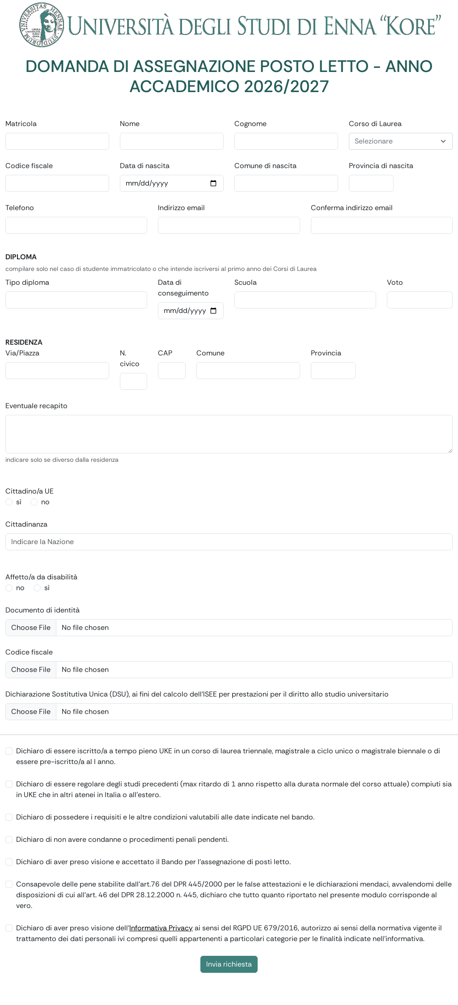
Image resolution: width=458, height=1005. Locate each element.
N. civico (130, 358)
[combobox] (401, 141)
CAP (165, 353)
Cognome (250, 123)
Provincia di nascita (381, 165)
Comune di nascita (265, 165)
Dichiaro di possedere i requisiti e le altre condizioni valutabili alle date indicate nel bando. (165, 817)
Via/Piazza (22, 353)
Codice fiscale (29, 165)
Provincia (326, 353)
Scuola (245, 282)
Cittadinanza (26, 524)
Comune (210, 353)
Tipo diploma (27, 282)
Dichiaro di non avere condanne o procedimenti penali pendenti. (122, 839)
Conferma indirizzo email (352, 207)
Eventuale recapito (36, 405)
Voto (395, 282)
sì (18, 502)
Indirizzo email (181, 207)
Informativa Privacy (161, 928)
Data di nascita (145, 165)
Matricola (21, 123)
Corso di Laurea (375, 123)
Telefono (19, 207)
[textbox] (395, 141)
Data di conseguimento (183, 288)
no (45, 502)
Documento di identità (42, 610)
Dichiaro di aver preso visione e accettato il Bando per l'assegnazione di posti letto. (153, 861)
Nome (130, 123)
